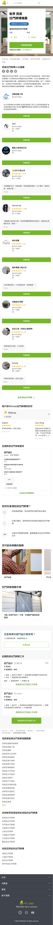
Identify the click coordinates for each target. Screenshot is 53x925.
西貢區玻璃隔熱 (8, 795)
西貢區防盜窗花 (8, 791)
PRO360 (5, 59)
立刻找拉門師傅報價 (26, 493)
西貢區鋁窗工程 (8, 747)
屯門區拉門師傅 (8, 824)
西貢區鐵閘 (6, 750)
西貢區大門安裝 (8, 771)
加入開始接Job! (27, 50)
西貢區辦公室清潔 (9, 754)
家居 (11, 730)
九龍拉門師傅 (7, 857)
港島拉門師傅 (7, 853)
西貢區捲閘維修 (8, 767)
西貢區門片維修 (8, 781)
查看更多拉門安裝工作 (26, 721)
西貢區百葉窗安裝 (9, 784)
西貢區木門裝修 (8, 774)
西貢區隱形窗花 (8, 798)
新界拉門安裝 (35, 59)
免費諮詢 (26, 116)
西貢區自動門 (7, 778)
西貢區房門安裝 (8, 764)
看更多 (4, 805)
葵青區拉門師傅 (8, 818)
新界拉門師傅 (7, 860)
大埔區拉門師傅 (8, 835)
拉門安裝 (25, 59)
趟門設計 (30, 730)
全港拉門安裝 (40, 730)
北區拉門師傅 (7, 831)
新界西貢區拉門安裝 (19, 733)
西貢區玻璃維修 (8, 757)
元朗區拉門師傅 (8, 828)
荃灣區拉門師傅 (8, 821)
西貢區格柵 (6, 802)
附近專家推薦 (15, 59)
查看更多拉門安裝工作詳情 (26, 684)
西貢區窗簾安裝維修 (10, 743)
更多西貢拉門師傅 (26, 397)
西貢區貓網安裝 (8, 788)
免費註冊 (26, 645)
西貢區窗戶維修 (8, 760)
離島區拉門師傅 (8, 842)
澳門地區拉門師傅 (9, 864)
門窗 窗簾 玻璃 (20, 730)
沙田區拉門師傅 (8, 838)
